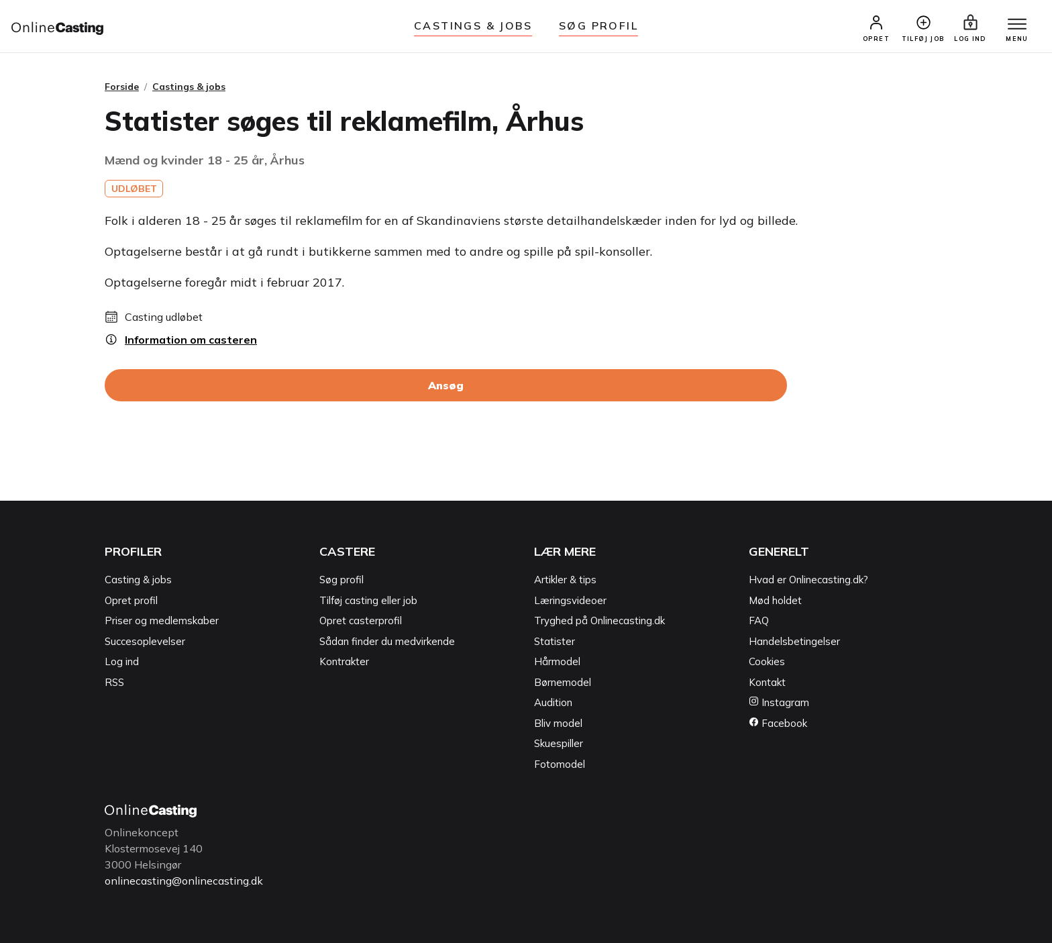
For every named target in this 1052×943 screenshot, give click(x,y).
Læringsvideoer (570, 600)
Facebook (778, 723)
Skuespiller (558, 743)
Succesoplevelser (145, 641)
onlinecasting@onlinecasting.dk (184, 880)
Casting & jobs (138, 579)
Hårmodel (557, 661)
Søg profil (341, 579)
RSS (114, 682)
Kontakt (767, 682)
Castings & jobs (473, 25)
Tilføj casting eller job (368, 600)
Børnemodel (562, 682)
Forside (122, 87)
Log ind (122, 661)
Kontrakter (344, 661)
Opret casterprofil (360, 620)
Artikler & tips (565, 579)
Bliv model (558, 723)
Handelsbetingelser (794, 641)
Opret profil (131, 600)
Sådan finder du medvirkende (387, 641)
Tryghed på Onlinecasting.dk (599, 620)
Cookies (767, 661)
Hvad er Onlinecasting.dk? (808, 579)
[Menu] (1017, 24)
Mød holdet (775, 600)
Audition (553, 702)
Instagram (779, 702)
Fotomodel (559, 764)
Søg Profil (598, 25)
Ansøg (446, 385)
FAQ (759, 620)
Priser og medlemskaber (162, 620)
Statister (554, 641)
